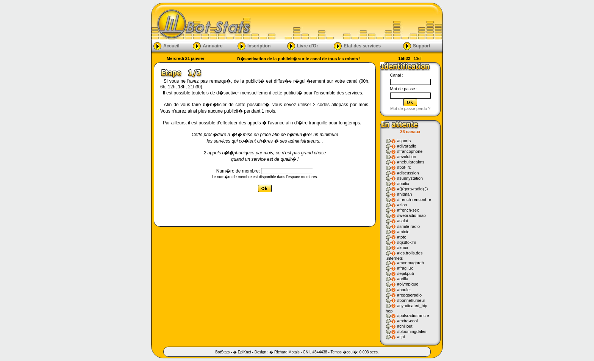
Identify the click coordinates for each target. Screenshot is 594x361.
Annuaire (212, 45)
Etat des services (362, 45)
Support (421, 45)
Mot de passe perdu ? (410, 108)
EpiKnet (244, 352)
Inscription (258, 45)
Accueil (171, 45)
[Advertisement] (347, 21)
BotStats (222, 352)
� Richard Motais (284, 352)
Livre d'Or (307, 45)
